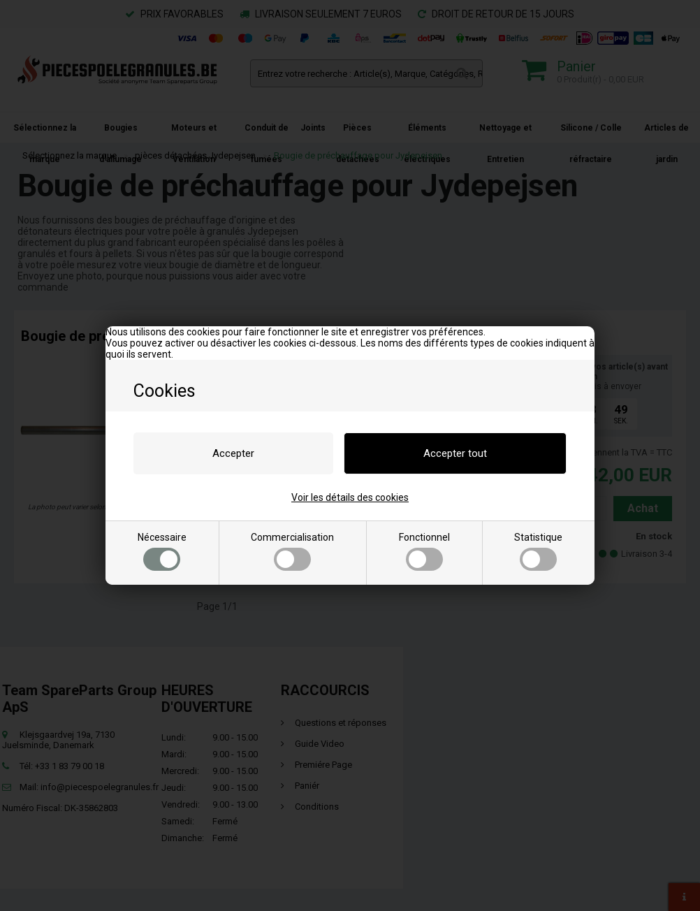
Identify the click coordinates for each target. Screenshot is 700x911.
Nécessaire (162, 551)
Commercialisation (292, 551)
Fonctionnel (424, 551)
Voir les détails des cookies (350, 497)
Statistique (538, 551)
